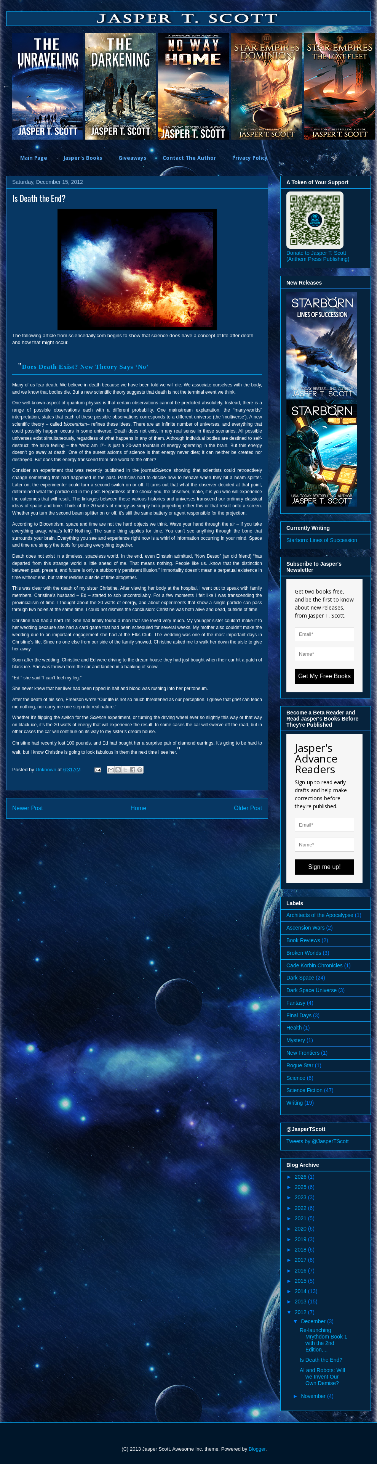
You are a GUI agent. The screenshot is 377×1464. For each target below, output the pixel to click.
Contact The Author (189, 158)
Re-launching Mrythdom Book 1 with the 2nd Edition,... (323, 1339)
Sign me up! (324, 867)
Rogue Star (299, 1065)
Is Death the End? (321, 1360)
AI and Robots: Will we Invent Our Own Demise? (322, 1376)
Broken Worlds (303, 953)
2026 (301, 1177)
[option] (48, 86)
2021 (301, 1218)
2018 (301, 1250)
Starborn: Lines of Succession (321, 540)
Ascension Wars (305, 928)
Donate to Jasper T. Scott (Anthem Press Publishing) (318, 256)
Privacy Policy (250, 158)
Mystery (295, 1040)
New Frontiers (302, 1053)
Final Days (299, 1015)
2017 (301, 1260)
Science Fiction (304, 1090)
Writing (294, 1103)
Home (139, 808)
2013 (301, 1301)
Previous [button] (6, 86)
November (314, 1396)
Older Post (248, 808)
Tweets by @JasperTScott (317, 1141)
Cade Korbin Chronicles (314, 965)
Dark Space (300, 978)
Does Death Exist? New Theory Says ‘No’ (85, 366)
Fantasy (295, 1003)
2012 (301, 1312)
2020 (301, 1229)
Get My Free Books (324, 676)
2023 (301, 1197)
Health (294, 1028)
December (314, 1321)
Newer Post (27, 808)
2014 (301, 1291)
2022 (301, 1208)
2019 (301, 1239)
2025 (301, 1187)
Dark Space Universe (311, 990)
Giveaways (132, 158)
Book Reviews (303, 940)
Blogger (257, 1449)
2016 (301, 1271)
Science (295, 1078)
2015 (301, 1281)
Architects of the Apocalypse (319, 915)
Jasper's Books (83, 158)
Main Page (33, 158)
